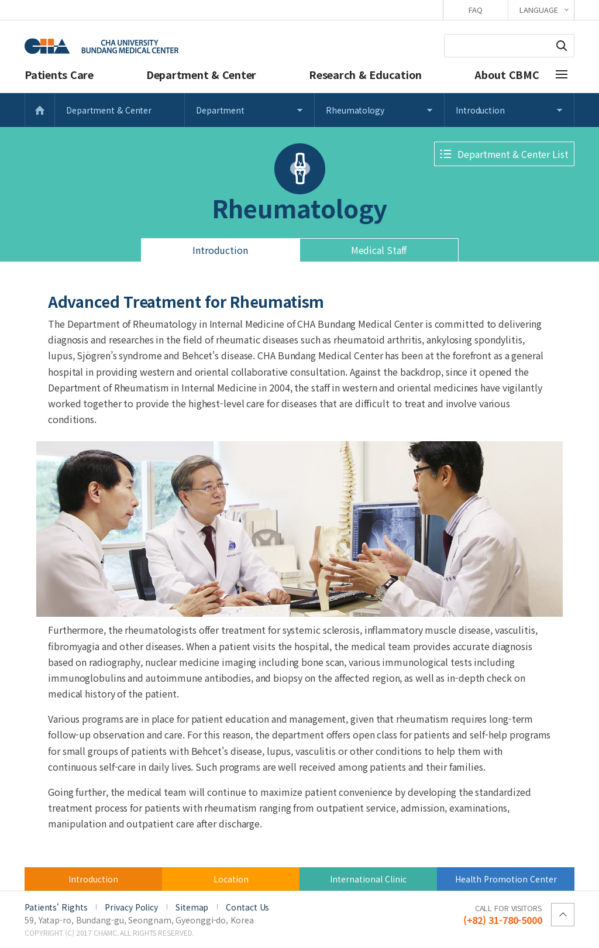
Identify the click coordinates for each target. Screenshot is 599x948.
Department (220, 110)
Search (561, 45)
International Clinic (368, 879)
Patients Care (59, 74)
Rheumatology (355, 110)
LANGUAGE (538, 9)
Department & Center (201, 74)
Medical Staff (379, 250)
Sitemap (191, 907)
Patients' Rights (56, 907)
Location (231, 879)
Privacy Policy (131, 907)
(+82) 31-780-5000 (502, 914)
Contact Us (247, 907)
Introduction (480, 110)
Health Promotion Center (506, 879)
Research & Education (365, 74)
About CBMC (506, 74)
